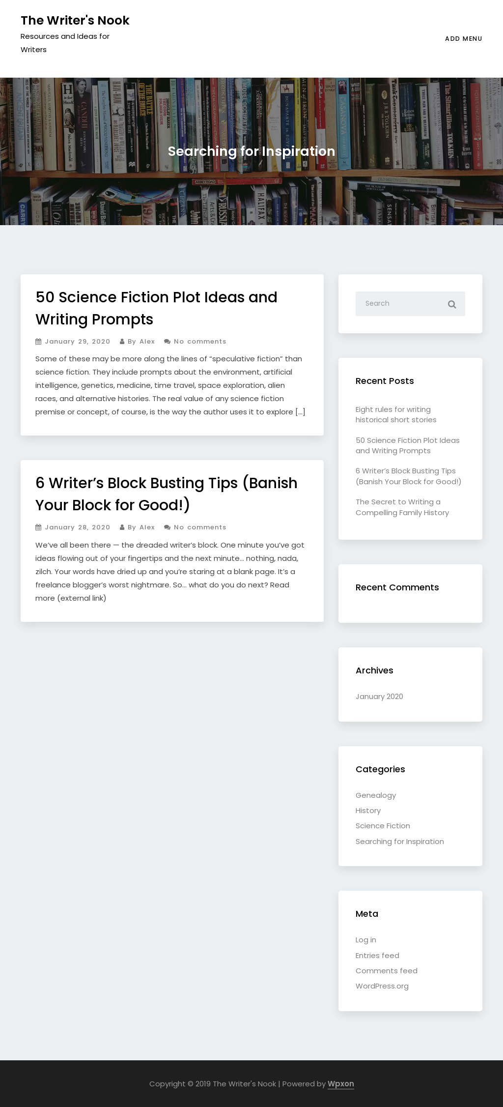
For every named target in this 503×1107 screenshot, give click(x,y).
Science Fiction (383, 825)
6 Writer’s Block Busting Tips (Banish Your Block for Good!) (409, 476)
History (368, 810)
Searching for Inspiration (400, 841)
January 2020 (379, 696)
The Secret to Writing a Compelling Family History (402, 506)
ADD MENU (463, 38)
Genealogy (376, 795)
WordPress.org (382, 986)
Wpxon (341, 1083)
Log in (366, 939)
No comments (195, 341)
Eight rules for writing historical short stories (396, 414)
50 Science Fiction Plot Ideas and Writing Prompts (408, 445)
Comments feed (387, 970)
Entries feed (377, 955)
